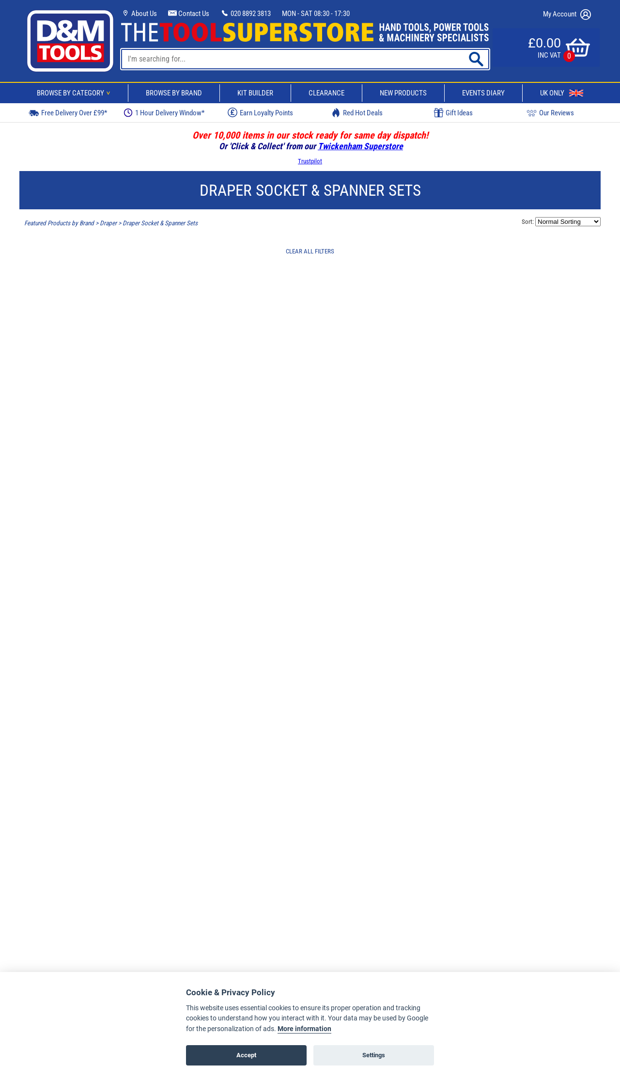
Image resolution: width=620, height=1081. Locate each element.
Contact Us (188, 13)
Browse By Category (75, 93)
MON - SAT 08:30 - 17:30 (316, 13)
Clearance (326, 93)
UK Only (561, 93)
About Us (139, 13)
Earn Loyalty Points (260, 112)
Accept (246, 1055)
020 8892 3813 (245, 13)
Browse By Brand (174, 93)
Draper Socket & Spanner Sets (160, 223)
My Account (567, 14)
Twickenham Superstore (360, 146)
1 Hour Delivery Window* (164, 112)
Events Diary (483, 93)
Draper (108, 223)
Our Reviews (550, 113)
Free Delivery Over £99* (68, 113)
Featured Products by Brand (59, 223)
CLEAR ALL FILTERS (310, 251)
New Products (403, 93)
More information (304, 1029)
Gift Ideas (453, 113)
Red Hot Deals (357, 112)
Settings (373, 1055)
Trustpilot (310, 161)
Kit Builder (255, 93)
